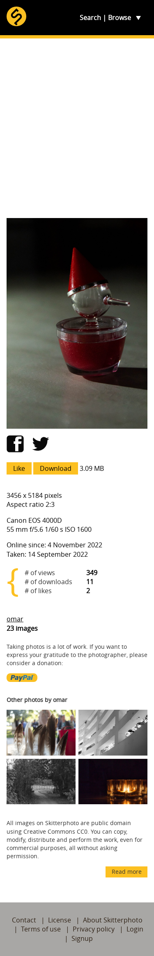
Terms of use (41, 929)
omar (15, 618)
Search (90, 17)
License (59, 920)
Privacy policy (94, 929)
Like (19, 468)
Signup (82, 938)
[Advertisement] (77, 128)
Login (134, 929)
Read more (127, 871)
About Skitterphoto (113, 920)
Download (55, 468)
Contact (24, 920)
